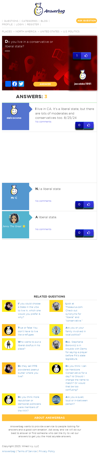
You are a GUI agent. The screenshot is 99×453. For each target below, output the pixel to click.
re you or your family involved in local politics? (76, 331)
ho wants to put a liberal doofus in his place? (29, 345)
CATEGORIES (29, 21)
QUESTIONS (11, 21)
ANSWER (45, 84)
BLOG (44, 21)
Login (20, 24)
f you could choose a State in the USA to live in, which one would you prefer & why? (29, 310)
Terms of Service (27, 451)
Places (7, 31)
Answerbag (8, 451)
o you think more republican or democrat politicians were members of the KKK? (29, 404)
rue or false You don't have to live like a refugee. (28, 331)
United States (49, 31)
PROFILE (7, 24)
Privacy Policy (47, 451)
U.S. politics (71, 31)
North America (26, 31)
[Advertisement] (49, 157)
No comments (43, 121)
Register (33, 24)
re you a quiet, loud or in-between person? (77, 400)
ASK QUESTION (86, 20)
